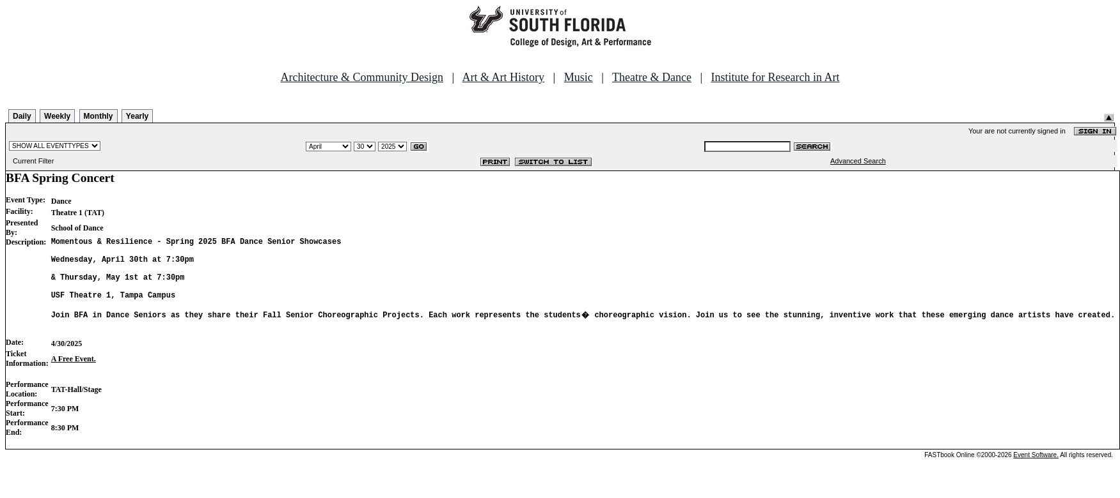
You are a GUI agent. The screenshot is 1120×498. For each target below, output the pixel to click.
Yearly (137, 116)
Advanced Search (858, 161)
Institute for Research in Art (775, 77)
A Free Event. (73, 378)
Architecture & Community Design (362, 77)
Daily (22, 116)
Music (578, 77)
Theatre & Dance (651, 77)
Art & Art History (503, 77)
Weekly (57, 116)
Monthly (98, 116)
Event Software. (1036, 474)
